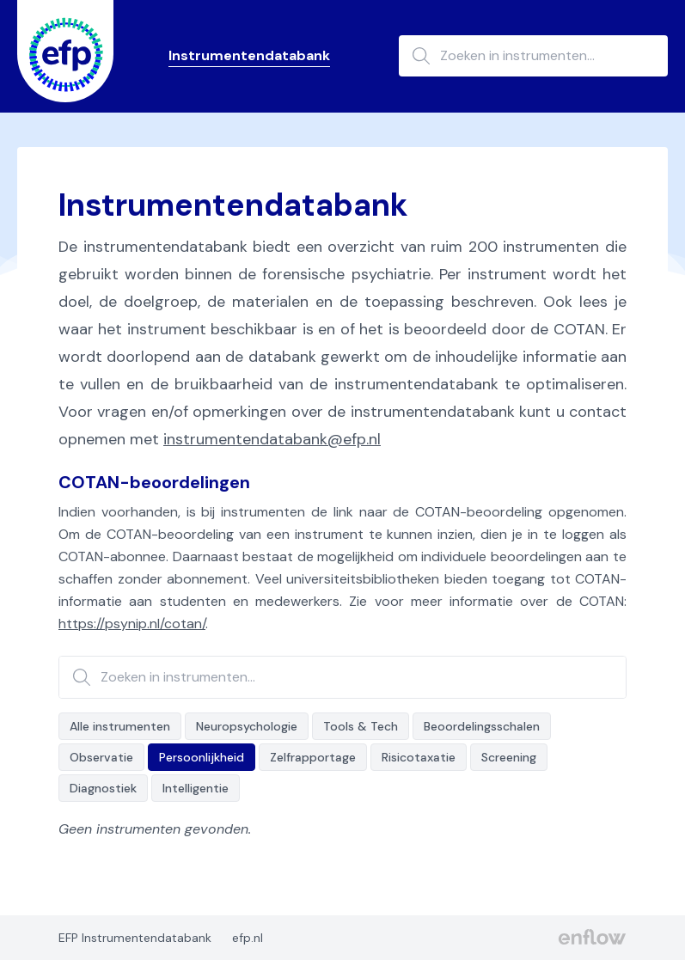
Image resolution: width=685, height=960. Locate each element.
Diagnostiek (103, 788)
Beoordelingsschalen (482, 726)
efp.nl (247, 937)
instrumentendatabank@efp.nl (272, 439)
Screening (508, 757)
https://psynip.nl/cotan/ (131, 624)
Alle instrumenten (120, 726)
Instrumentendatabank (249, 55)
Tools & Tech (360, 726)
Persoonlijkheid (201, 757)
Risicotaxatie (419, 757)
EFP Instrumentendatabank (134, 937)
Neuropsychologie (246, 726)
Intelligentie (195, 788)
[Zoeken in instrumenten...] (533, 55)
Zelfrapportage (313, 757)
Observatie (101, 757)
